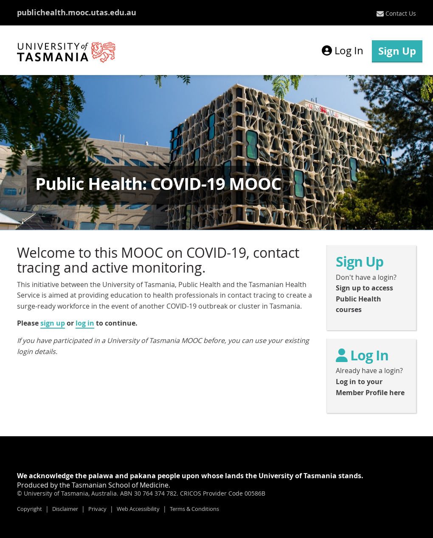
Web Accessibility (138, 509)
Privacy (97, 509)
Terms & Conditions (194, 509)
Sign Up (397, 51)
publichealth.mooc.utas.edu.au (76, 12)
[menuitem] (396, 13)
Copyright (29, 509)
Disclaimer (65, 509)
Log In (342, 50)
